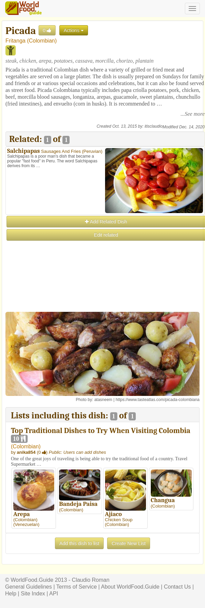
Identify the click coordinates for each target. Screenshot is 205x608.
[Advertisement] (104, 289)
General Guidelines (28, 587)
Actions (74, 30)
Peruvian (92, 151)
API (53, 593)
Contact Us (177, 587)
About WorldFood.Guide (130, 587)
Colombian (42, 41)
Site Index (33, 593)
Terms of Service (76, 587)
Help (10, 593)
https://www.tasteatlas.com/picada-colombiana (158, 399)
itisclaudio (154, 126)
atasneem (103, 399)
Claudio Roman (90, 580)
